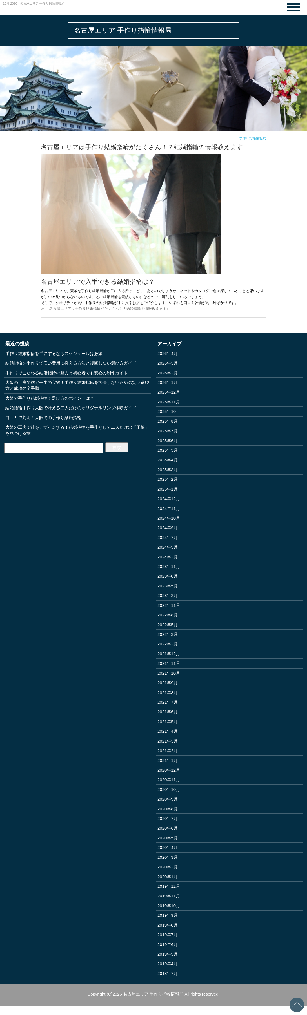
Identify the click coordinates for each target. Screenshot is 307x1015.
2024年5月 (167, 547)
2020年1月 (167, 876)
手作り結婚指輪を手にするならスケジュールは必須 (54, 353)
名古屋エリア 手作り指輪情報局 (123, 30)
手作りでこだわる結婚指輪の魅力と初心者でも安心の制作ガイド (66, 372)
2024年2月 (167, 557)
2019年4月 (167, 963)
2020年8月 (167, 808)
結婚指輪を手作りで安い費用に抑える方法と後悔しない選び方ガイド (70, 363)
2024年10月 (168, 518)
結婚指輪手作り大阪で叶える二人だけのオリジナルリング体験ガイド (70, 407)
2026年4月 (167, 353)
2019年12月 (168, 886)
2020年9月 (167, 799)
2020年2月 (167, 866)
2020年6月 (167, 828)
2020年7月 (167, 818)
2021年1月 (167, 760)
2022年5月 (167, 624)
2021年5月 (167, 721)
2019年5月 (167, 954)
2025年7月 (167, 430)
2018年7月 (167, 973)
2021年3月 (167, 741)
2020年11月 (168, 779)
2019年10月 (168, 905)
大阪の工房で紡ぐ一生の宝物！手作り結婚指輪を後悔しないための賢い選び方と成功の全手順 (77, 385)
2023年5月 (167, 585)
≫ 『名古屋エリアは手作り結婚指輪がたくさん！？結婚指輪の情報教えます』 (105, 309)
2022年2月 (167, 643)
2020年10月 (168, 789)
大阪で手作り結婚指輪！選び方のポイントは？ (49, 398)
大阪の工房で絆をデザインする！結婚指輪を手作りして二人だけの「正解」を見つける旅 (77, 430)
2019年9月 (167, 915)
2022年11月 (168, 605)
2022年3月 (167, 634)
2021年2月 (167, 750)
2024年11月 (168, 508)
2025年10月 (168, 411)
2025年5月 (167, 450)
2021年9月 (167, 682)
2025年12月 (168, 392)
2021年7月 (167, 702)
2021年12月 (168, 653)
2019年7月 (167, 934)
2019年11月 (168, 895)
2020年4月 (167, 847)
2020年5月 (167, 837)
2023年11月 (168, 566)
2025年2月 (167, 479)
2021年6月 (167, 711)
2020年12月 (168, 770)
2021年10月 (168, 673)
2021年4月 (167, 731)
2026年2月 (167, 372)
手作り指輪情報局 (252, 138)
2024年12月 (168, 498)
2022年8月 (167, 614)
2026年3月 (167, 363)
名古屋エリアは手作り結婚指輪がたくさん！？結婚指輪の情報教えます (142, 147)
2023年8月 (167, 576)
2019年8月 (167, 925)
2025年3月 (167, 469)
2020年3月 (167, 857)
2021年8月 (167, 692)
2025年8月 (167, 421)
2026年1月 (167, 382)
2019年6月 (167, 944)
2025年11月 (168, 401)
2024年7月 (167, 537)
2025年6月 (167, 440)
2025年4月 (167, 459)
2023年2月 (167, 595)
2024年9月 (167, 527)
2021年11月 (168, 663)
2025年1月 (167, 489)
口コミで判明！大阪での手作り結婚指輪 (43, 417)
